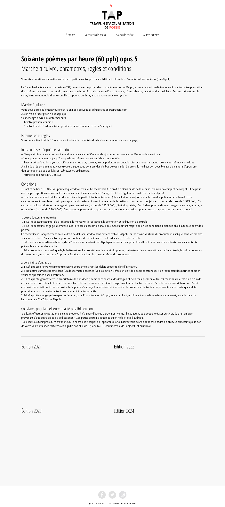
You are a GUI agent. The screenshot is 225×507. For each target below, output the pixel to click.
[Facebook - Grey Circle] (102, 495)
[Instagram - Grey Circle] (122, 495)
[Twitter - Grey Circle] (112, 495)
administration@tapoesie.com (109, 109)
